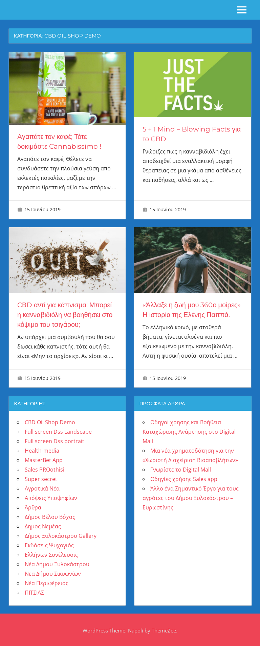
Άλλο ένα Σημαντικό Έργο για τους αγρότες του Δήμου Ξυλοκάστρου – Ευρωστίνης (191, 496)
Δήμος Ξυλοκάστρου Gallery (60, 534)
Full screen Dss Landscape (58, 430)
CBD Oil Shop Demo (50, 420)
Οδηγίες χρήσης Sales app (183, 477)
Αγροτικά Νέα (42, 487)
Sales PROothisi (44, 468)
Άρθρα (33, 505)
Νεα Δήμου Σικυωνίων (53, 572)
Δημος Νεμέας (43, 524)
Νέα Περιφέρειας (46, 581)
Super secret (41, 477)
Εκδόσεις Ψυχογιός (49, 543)
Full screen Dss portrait (54, 439)
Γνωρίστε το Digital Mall (180, 468)
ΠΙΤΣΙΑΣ (34, 591)
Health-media (42, 449)
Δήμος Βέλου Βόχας (50, 515)
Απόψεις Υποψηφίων (51, 496)
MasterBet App (44, 458)
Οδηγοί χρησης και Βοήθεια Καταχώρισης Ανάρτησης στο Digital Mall (189, 430)
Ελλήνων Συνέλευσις (51, 553)
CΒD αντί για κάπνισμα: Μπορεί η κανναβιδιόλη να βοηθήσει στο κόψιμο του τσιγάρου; (65, 313)
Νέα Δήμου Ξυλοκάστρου (57, 562)
